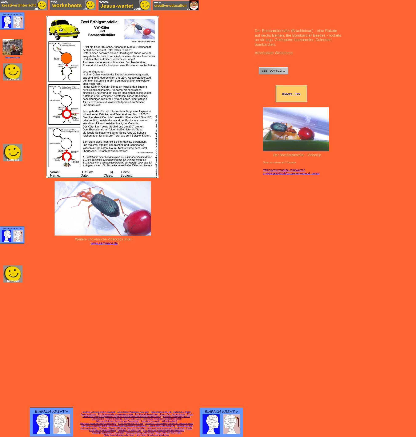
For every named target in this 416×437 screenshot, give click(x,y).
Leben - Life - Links (132, 419)
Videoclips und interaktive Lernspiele (108, 433)
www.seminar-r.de (104, 243)
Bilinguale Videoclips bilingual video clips (98, 423)
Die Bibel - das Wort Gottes (129, 430)
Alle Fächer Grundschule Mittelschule (152, 435)
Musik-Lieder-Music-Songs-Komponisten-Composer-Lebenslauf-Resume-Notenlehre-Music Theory (138, 415)
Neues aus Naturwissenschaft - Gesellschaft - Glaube (169, 428)
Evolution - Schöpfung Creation (176, 416)
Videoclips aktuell (169, 421)
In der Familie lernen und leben (102, 430)
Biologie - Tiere (291, 93)
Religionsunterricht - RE (161, 412)
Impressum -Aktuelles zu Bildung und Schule (162, 419)
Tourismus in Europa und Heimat (140, 433)
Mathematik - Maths (182, 412)
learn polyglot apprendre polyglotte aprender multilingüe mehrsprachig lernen (114, 426)
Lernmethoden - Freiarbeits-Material (107, 419)
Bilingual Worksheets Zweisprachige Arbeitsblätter (117, 421)
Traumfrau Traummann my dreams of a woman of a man (169, 423)
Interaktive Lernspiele (150, 421)
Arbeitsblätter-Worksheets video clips (133, 412)
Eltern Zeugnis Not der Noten (130, 423)
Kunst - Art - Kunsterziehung (172, 414)
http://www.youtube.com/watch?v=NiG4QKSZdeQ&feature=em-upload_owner (291, 172)
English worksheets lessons (146, 414)
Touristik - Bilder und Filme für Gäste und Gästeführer (122, 428)
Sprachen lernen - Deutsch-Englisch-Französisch (163, 430)
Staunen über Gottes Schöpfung (161, 426)
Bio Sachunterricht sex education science (115, 414)
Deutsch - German (88, 414)
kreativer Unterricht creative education (99, 412)
